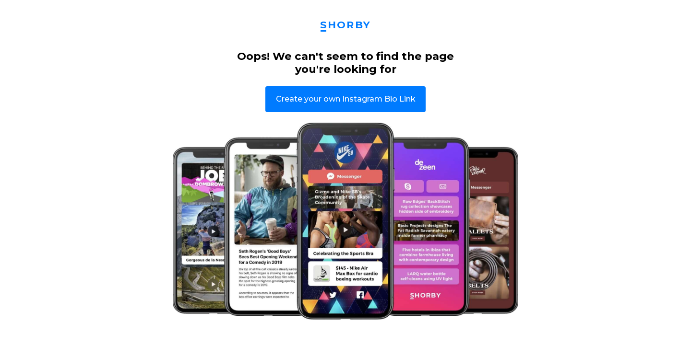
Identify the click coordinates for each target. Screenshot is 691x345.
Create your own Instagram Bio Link (346, 99)
